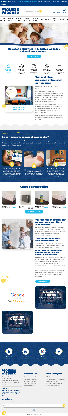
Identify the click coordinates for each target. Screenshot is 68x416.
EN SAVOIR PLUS (17, 328)
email (4, 4)
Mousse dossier (18, 19)
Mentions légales (51, 377)
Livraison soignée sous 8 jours (26, 357)
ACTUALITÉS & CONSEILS (59, 1)
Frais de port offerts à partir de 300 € (59, 357)
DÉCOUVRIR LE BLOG (50, 303)
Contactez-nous (29, 385)
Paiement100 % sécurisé (9, 357)
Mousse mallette (26, 19)
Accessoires (44, 19)
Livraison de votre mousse (54, 383)
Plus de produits (34, 211)
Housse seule (35, 19)
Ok (40, 11)
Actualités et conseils (30, 379)
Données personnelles (53, 385)
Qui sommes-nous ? (30, 377)
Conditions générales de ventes (55, 379)
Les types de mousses (30, 381)
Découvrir (34, 56)
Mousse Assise (10, 19)
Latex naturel (54, 19)
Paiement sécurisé (51, 381)
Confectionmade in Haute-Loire (42, 357)
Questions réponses (30, 383)
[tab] (8, 69)
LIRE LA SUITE (42, 281)
